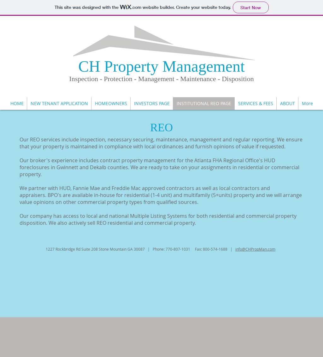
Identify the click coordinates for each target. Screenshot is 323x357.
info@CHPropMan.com (255, 249)
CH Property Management (161, 66)
